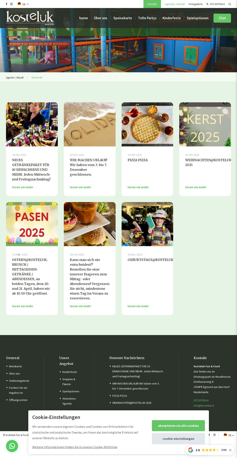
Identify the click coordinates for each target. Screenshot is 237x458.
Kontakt (152, 4)
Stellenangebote (19, 381)
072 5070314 (215, 4)
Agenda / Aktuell (175, 4)
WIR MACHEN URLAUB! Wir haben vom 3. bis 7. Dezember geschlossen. (136, 386)
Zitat (222, 18)
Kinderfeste (172, 18)
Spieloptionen (198, 18)
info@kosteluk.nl (204, 405)
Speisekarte (122, 18)
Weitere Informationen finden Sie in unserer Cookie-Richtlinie (74, 447)
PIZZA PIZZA (119, 396)
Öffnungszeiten (18, 400)
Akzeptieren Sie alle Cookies (178, 426)
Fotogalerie (196, 4)
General (12, 358)
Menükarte (15, 366)
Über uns (100, 18)
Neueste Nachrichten (126, 358)
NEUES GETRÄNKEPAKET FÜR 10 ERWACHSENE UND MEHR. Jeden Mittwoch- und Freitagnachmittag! (138, 371)
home (83, 18)
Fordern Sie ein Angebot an (18, 390)
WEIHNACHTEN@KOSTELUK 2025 (132, 403)
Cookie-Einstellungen (178, 439)
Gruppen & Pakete (68, 381)
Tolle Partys (147, 18)
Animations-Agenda (69, 401)
